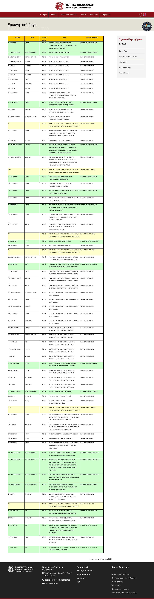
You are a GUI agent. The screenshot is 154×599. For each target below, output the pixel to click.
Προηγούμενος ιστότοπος (120, 589)
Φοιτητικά (94, 15)
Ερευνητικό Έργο (125, 67)
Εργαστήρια (123, 51)
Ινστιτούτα (122, 62)
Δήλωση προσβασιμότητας (121, 574)
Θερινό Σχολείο (124, 73)
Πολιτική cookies (117, 582)
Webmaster (81, 578)
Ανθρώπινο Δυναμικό (69, 15)
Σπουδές (53, 15)
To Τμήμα (43, 15)
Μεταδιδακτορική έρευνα (128, 56)
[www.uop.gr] (25, 569)
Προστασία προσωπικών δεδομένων (124, 578)
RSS (78, 582)
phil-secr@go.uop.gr (51, 583)
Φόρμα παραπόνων (83, 574)
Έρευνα (83, 15)
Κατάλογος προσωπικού (85, 571)
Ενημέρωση (105, 15)
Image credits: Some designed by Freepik (124, 592)
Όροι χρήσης (116, 585)
